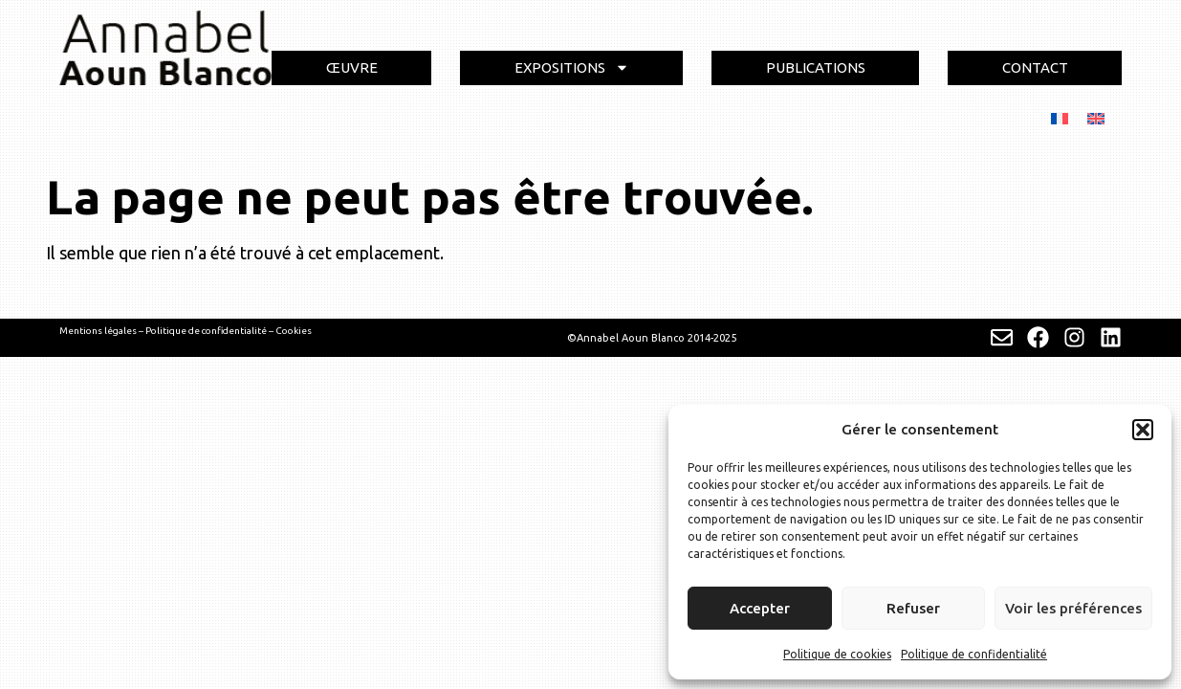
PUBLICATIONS (815, 67)
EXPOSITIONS (571, 67)
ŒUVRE (352, 67)
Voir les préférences (1073, 608)
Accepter (760, 608)
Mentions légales (98, 330)
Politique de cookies (837, 654)
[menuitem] (1059, 117)
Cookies (293, 330)
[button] (1142, 429)
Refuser (913, 608)
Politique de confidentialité (974, 654)
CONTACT (1035, 67)
